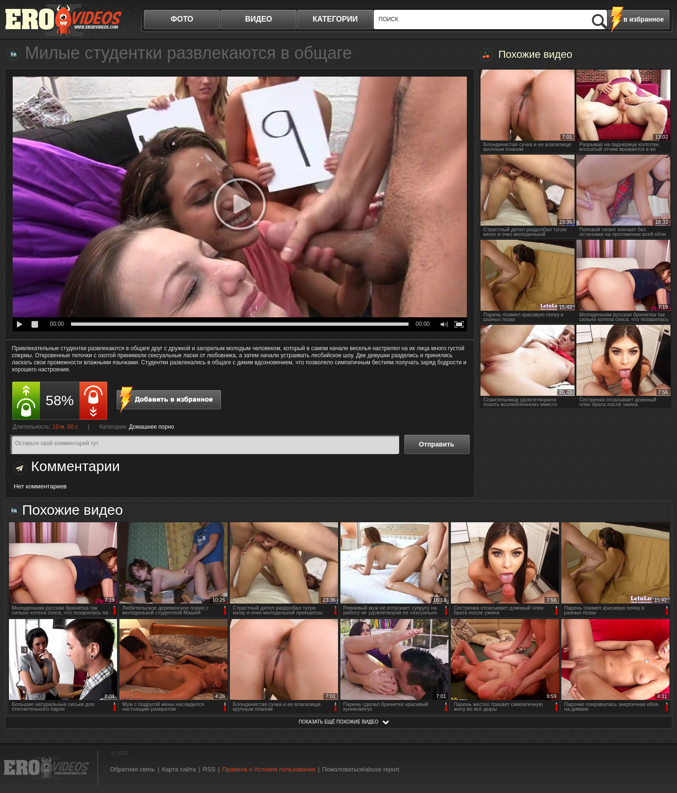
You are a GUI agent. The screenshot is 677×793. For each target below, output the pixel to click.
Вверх (659, 743)
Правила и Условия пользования (268, 769)
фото (182, 19)
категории (335, 19)
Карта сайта (179, 769)
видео (258, 19)
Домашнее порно (151, 427)
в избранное (643, 19)
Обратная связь (132, 769)
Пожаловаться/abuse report (360, 769)
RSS (209, 769)
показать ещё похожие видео (338, 721)
